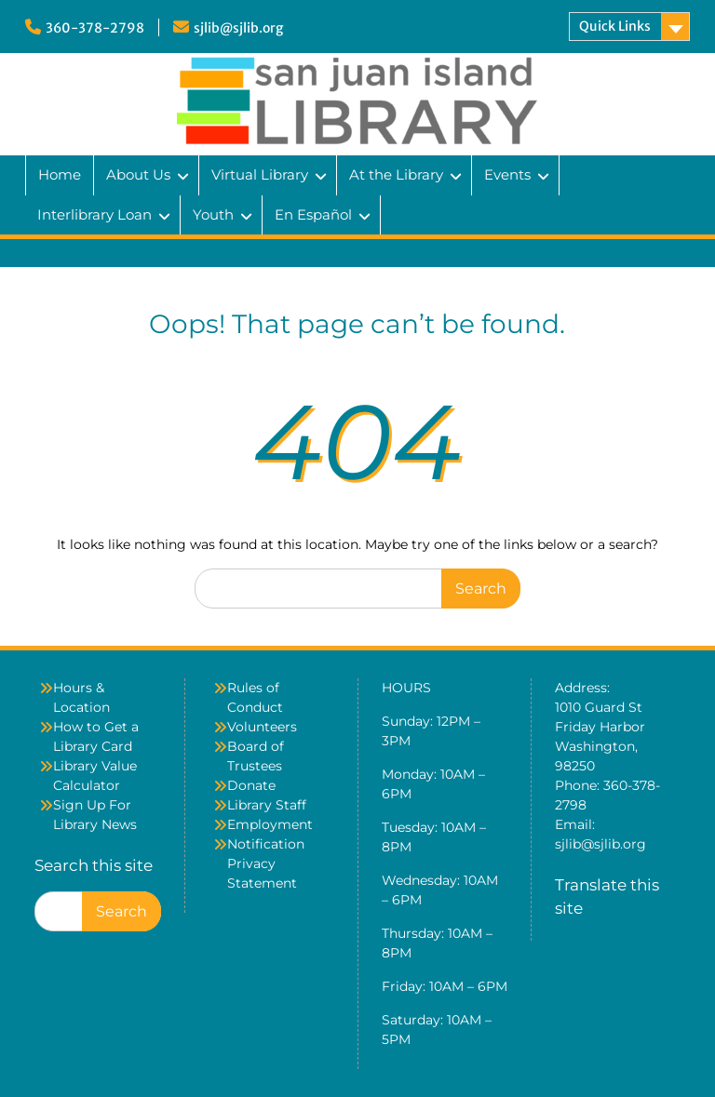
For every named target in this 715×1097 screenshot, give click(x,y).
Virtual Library (259, 174)
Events (507, 174)
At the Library (396, 174)
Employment (270, 824)
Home (59, 174)
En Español (313, 214)
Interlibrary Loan (94, 214)
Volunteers (262, 726)
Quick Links (615, 26)
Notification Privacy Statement (265, 863)
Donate (251, 785)
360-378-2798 (95, 28)
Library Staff (266, 804)
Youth (213, 214)
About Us (138, 174)
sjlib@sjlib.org (238, 28)
